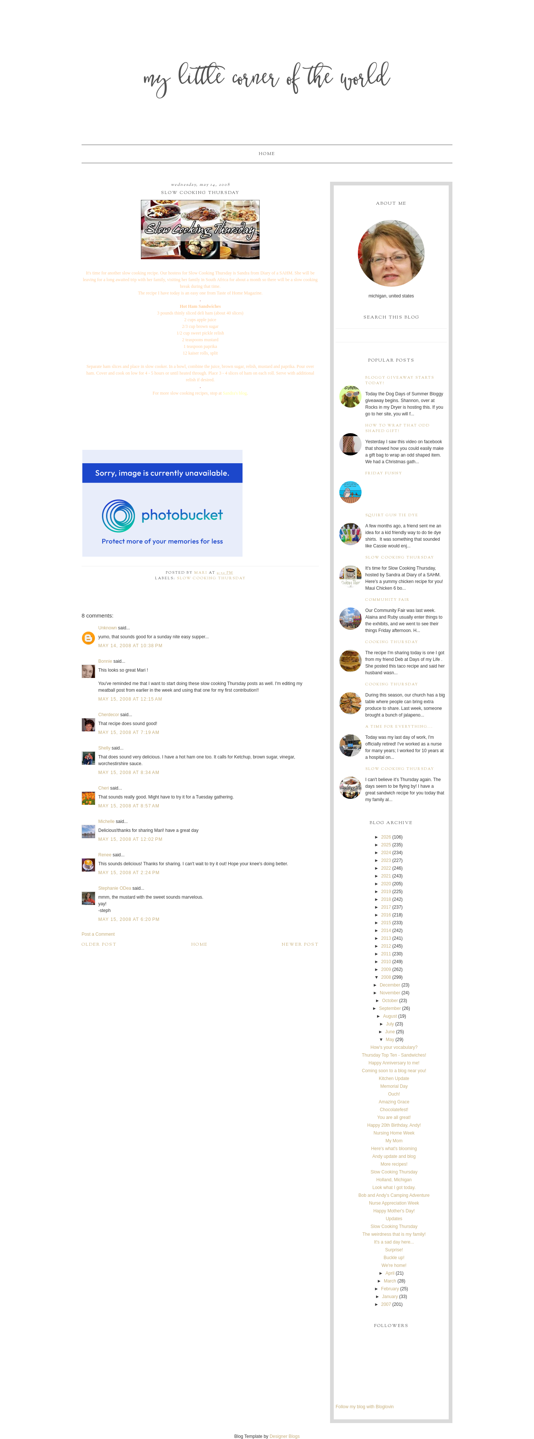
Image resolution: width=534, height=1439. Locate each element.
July (390, 1024)
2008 (386, 977)
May (390, 1039)
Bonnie (105, 661)
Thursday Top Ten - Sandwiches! (394, 1055)
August (390, 1016)
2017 (386, 907)
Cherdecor (108, 714)
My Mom (393, 1140)
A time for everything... (399, 727)
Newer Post (300, 944)
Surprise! (394, 1249)
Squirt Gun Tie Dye (391, 515)
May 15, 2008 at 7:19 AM (128, 732)
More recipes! (394, 1164)
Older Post (99, 944)
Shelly (104, 748)
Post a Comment (98, 934)
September (390, 1008)
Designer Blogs (285, 1436)
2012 (386, 946)
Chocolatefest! (394, 1109)
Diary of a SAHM (275, 273)
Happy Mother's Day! (394, 1211)
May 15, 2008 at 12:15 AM (130, 699)
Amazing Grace (394, 1101)
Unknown (107, 627)
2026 (386, 837)
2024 (386, 852)
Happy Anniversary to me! (394, 1063)
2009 (386, 969)
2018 (386, 899)
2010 (386, 961)
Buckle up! (393, 1257)
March (390, 1281)
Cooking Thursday (391, 642)
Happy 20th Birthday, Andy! (394, 1125)
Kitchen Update (394, 1078)
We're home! (394, 1265)
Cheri (103, 788)
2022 (386, 868)
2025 (386, 844)
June (390, 1031)
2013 (386, 938)
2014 (386, 930)
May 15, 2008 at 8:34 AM (128, 772)
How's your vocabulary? (394, 1047)
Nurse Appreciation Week (394, 1203)
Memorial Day (394, 1086)
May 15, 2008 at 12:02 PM (130, 839)
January (390, 1296)
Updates (394, 1218)
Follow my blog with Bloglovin (365, 1406)
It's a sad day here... (394, 1242)
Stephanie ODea (114, 888)
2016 (386, 915)
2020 (386, 883)
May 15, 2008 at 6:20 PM (129, 919)
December (390, 985)
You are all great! (394, 1117)
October (390, 1000)
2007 (386, 1304)
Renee (104, 854)
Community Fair (387, 600)
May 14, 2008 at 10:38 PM (130, 645)
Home (267, 154)
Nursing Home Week (393, 1133)
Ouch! (394, 1094)
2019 (386, 891)
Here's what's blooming (394, 1148)
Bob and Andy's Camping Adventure (394, 1195)
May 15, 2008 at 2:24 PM (129, 872)
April (390, 1273)
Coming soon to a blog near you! (394, 1070)
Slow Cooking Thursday (211, 578)
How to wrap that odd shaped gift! (397, 428)
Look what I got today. (394, 1187)
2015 (386, 922)
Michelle (106, 821)
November (390, 992)
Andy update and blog (394, 1156)
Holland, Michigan (394, 1179)
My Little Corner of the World (267, 79)
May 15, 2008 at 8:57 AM (128, 806)
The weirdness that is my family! (394, 1234)
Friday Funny (383, 473)
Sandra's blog (235, 393)
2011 (386, 953)
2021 (386, 876)
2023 (386, 860)
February (390, 1288)
